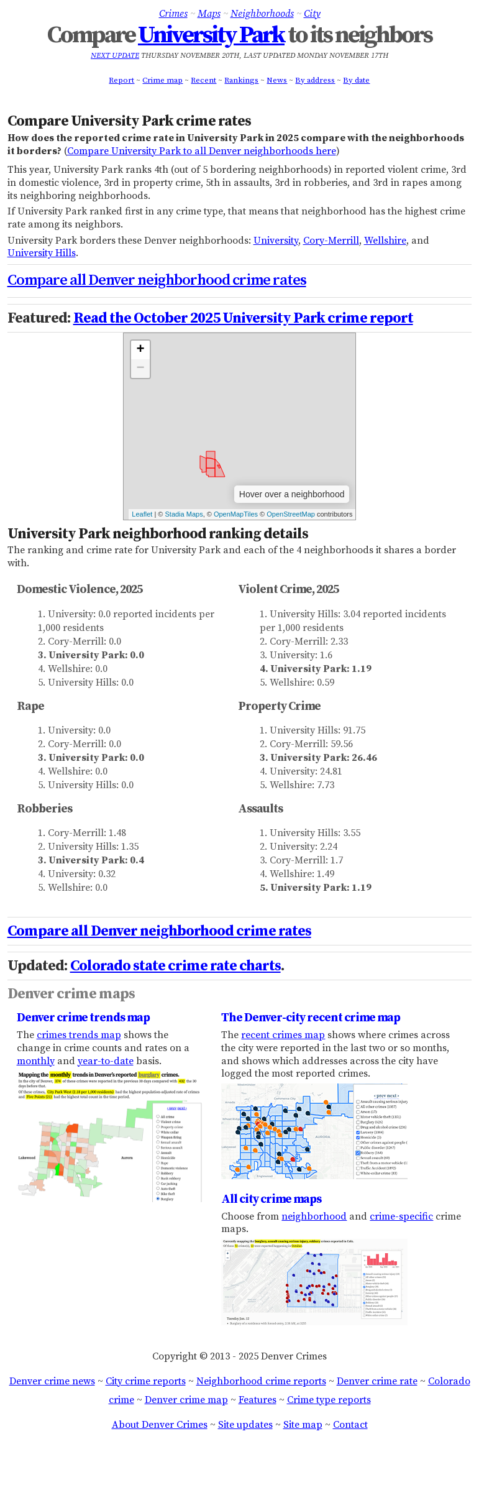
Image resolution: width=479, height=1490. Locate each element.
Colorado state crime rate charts (175, 966)
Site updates (245, 1425)
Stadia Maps (184, 514)
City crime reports (146, 1381)
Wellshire (385, 240)
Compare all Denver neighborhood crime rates (156, 280)
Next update (115, 55)
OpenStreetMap (291, 514)
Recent (203, 80)
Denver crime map (186, 1400)
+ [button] (140, 350)
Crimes (173, 13)
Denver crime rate (377, 1381)
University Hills (41, 253)
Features (257, 1400)
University (275, 240)
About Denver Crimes (160, 1425)
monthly (36, 1061)
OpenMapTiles (236, 514)
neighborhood (314, 1216)
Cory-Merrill (331, 240)
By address (315, 80)
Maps (209, 13)
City (312, 13)
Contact (350, 1425)
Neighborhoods (262, 13)
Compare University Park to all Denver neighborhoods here (201, 151)
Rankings (241, 80)
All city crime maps (271, 1199)
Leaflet (142, 514)
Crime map (162, 80)
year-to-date (106, 1061)
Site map (302, 1425)
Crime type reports (329, 1400)
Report (121, 80)
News (277, 80)
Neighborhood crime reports (261, 1381)
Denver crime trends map (83, 1017)
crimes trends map (79, 1035)
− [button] (140, 368)
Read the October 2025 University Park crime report (243, 318)
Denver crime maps (71, 994)
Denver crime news (52, 1381)
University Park (211, 35)
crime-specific (401, 1216)
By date (356, 80)
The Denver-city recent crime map (310, 1017)
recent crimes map (283, 1035)
